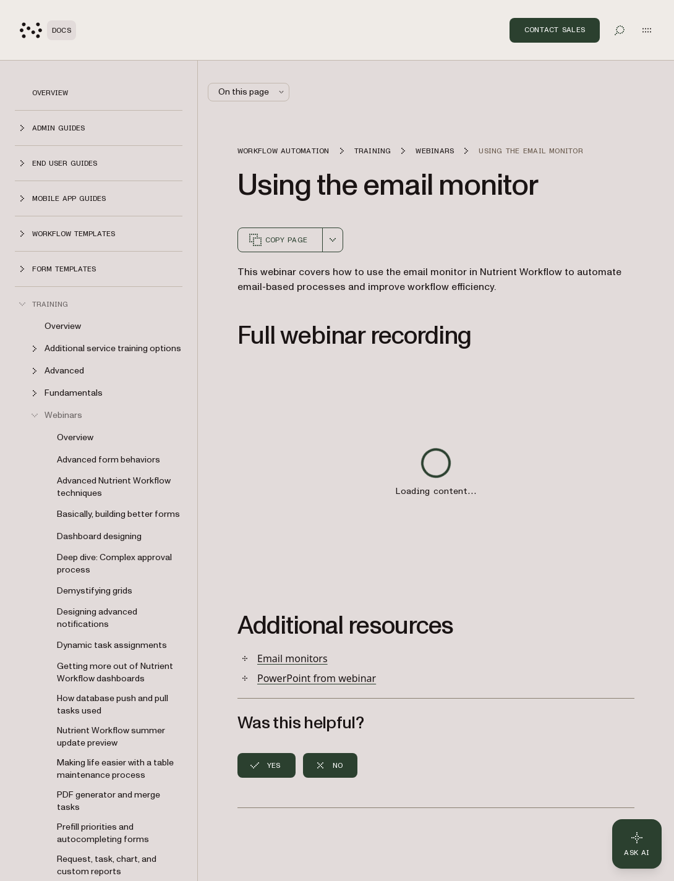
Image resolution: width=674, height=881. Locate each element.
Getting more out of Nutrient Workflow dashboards (115, 672)
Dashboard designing (99, 536)
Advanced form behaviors (108, 460)
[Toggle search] (619, 30)
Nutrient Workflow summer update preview (111, 737)
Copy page (277, 239)
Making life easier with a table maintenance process (115, 769)
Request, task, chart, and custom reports (106, 865)
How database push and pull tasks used (112, 704)
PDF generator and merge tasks (108, 801)
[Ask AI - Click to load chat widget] (637, 844)
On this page (252, 92)
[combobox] (332, 240)
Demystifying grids (94, 591)
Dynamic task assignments (112, 645)
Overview (50, 92)
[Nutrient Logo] (48, 30)
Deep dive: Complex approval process (114, 563)
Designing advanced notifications (97, 618)
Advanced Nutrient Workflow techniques (114, 487)
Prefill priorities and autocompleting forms (103, 833)
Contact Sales (554, 29)
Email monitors (292, 658)
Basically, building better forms (118, 514)
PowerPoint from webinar (316, 678)
